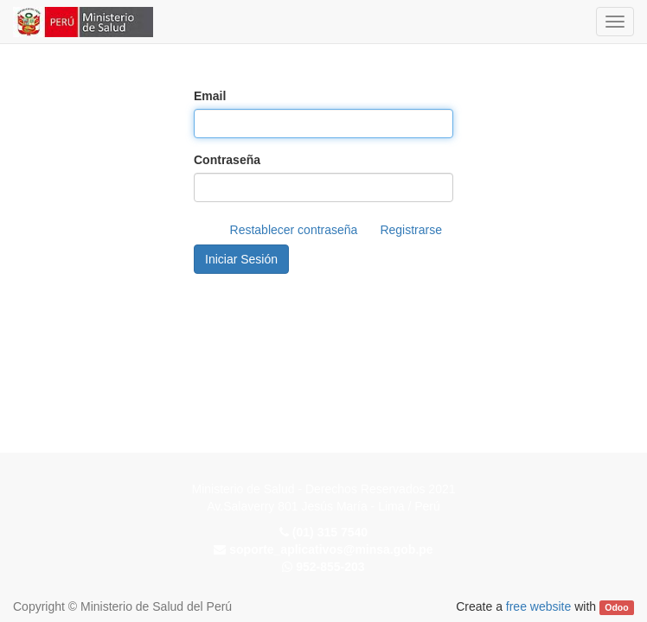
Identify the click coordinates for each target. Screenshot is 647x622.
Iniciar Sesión (241, 259)
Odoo (616, 607)
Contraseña (227, 160)
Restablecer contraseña (294, 230)
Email (210, 96)
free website (538, 606)
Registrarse (411, 230)
